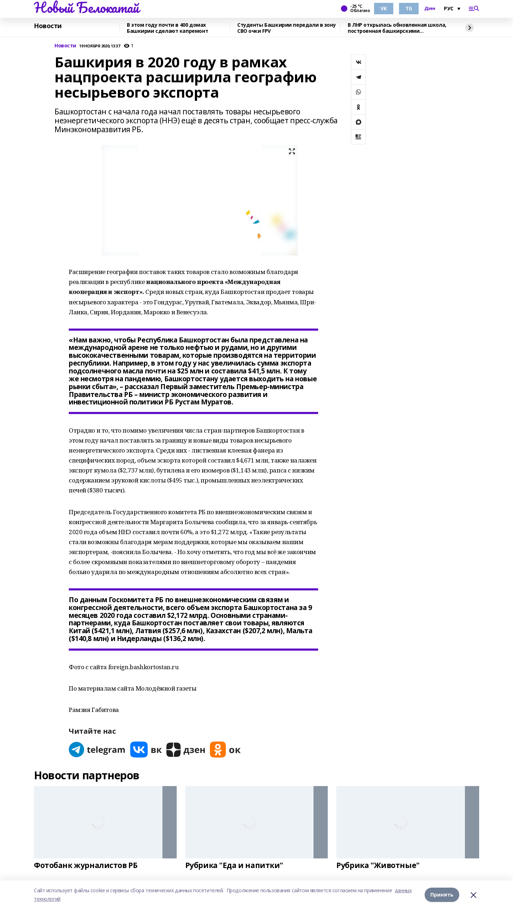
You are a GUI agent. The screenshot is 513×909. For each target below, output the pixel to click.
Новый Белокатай (86, 7)
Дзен (429, 8)
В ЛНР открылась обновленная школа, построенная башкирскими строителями (397, 28)
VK (383, 8)
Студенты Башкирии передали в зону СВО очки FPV (286, 28)
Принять (442, 894)
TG (408, 8)
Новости (48, 26)
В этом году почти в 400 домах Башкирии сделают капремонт (167, 28)
